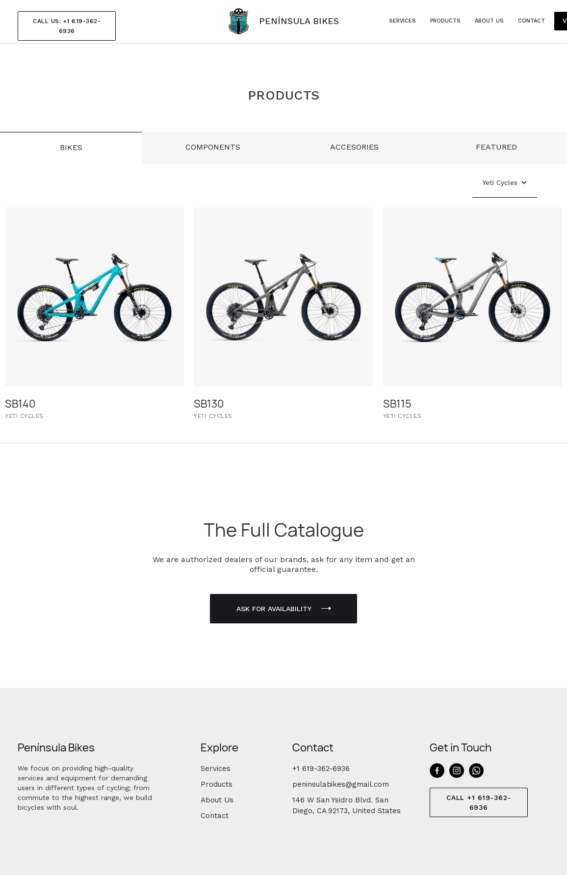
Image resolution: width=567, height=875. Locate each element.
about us (489, 21)
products (445, 21)
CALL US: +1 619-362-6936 (67, 26)
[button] (504, 183)
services (402, 21)
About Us (217, 800)
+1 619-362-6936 (321, 768)
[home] (283, 21)
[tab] (71, 148)
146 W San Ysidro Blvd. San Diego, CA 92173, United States (346, 805)
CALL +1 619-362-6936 (478, 802)
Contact (531, 21)
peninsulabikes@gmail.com (340, 784)
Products (216, 784)
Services (216, 768)
